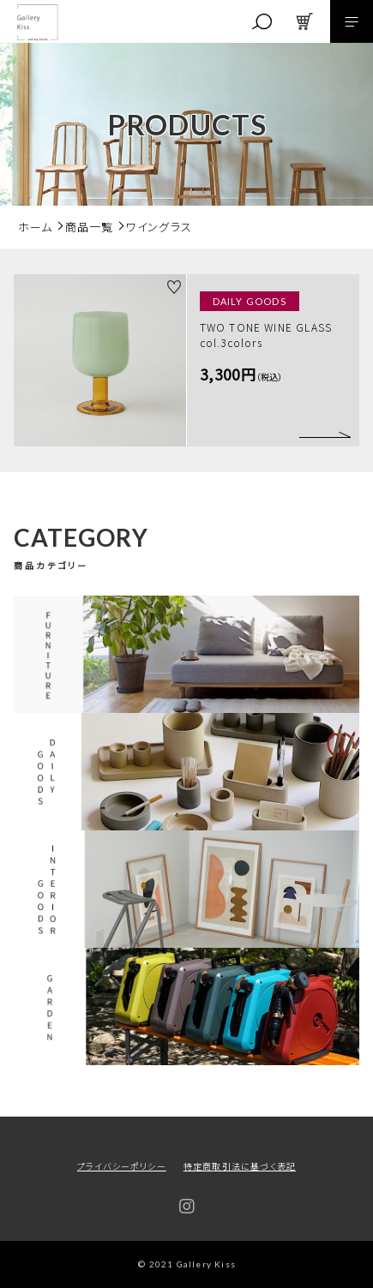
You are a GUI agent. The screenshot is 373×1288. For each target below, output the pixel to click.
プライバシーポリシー (121, 1165)
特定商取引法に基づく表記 (239, 1165)
